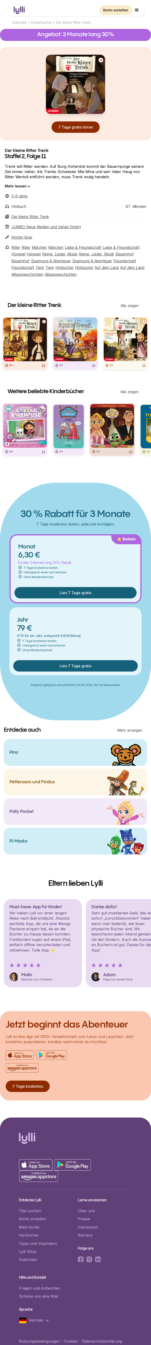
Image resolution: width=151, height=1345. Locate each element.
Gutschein (28, 1259)
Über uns (86, 1210)
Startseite (19, 22)
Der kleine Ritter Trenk (73, 22)
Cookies (71, 1341)
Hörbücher (29, 1235)
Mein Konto (29, 1227)
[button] (137, 10)
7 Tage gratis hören (75, 127)
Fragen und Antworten (39, 1288)
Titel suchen (30, 1210)
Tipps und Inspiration (38, 1243)
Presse (84, 1218)
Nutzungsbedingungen (39, 1341)
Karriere (85, 1235)
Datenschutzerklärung (102, 1341)
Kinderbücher (41, 22)
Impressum (88, 1227)
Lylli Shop (27, 1251)
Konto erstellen (115, 10)
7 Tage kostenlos (27, 1086)
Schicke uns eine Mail (38, 1296)
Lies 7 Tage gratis (75, 592)
